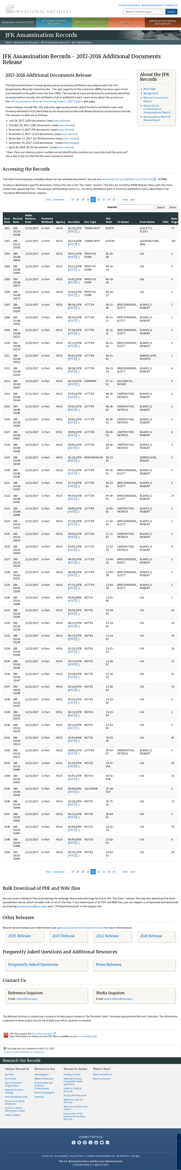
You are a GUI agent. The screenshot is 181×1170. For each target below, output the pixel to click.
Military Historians (43, 1078)
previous (59, 199)
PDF (71, 231)
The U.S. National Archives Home (38, 8)
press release (61, 120)
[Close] (177, 1137)
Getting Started (72, 1074)
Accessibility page (87, 1036)
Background (151, 93)
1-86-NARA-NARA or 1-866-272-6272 (90, 1164)
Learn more (149, 1163)
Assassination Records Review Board (157, 118)
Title (165, 222)
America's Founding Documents (162, 22)
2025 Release (19, 936)
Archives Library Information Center (15, 1109)
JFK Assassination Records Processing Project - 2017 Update (46, 101)
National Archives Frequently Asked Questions (73, 1081)
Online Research (17, 1069)
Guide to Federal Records (72, 1090)
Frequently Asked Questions (33, 964)
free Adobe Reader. (44, 1033)
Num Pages (175, 220)
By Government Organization (13, 1084)
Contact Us (170, 5)
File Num (109, 220)
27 (72, 199)
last (132, 199)
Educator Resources (90, 22)
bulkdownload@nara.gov (32, 906)
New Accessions (101, 1078)
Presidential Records (16, 1096)
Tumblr (90, 1142)
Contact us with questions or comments (24, 1052)
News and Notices (102, 1074)
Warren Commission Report (156, 99)
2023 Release (63, 936)
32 (98, 199)
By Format (10, 1078)
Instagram (85, 1142)
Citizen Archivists (129, 5)
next (125, 199)
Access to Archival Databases (15, 1102)
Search (171, 11)
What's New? (102, 1069)
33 (103, 199)
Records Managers (44, 1092)
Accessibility (61, 1155)
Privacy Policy (76, 1155)
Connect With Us (90, 1137)
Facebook (73, 1142)
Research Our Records (18, 22)
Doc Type (90, 222)
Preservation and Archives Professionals (43, 1085)
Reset (173, 207)
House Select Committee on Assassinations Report (157, 109)
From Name (147, 222)
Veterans (39, 1096)
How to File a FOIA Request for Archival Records (74, 1116)
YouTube (96, 1142)
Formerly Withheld (47, 220)
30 (88, 199)
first (48, 199)
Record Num (17, 220)
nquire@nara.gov (27, 998)
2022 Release (107, 936)
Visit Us (127, 22)
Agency (60, 222)
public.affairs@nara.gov (118, 998)
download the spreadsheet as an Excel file (128, 179)
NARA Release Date (30, 218)
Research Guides (75, 1069)
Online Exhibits (13, 1115)
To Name (123, 222)
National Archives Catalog (14, 1091)
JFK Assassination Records (54, 42)
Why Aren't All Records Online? (75, 1108)
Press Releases (108, 964)
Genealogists (41, 1074)
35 (113, 199)
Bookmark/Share (152, 5)
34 (108, 199)
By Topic (9, 1074)
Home (8, 42)
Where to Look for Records (73, 1101)
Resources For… (45, 1069)
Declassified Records (75, 1095)
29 (82, 199)
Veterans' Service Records (54, 22)
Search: (112, 207)
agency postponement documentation (80, 927)
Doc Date (74, 222)
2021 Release (151, 936)
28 (77, 199)
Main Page (150, 89)
